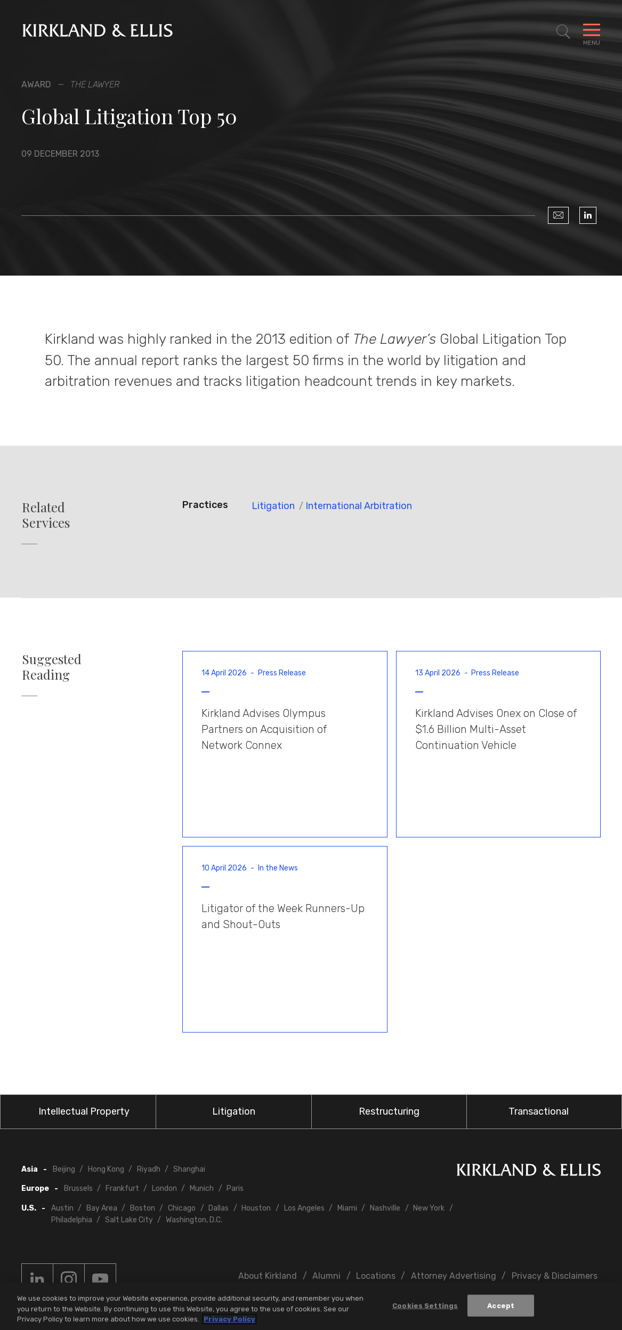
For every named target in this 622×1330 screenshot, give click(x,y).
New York (429, 1208)
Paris (235, 1188)
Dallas (218, 1208)
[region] (311, 1306)
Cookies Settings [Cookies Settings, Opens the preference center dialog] (425, 1305)
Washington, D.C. (194, 1219)
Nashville (385, 1208)
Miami (347, 1208)
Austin (62, 1208)
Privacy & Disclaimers (554, 1276)
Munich (202, 1188)
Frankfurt (122, 1188)
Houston (256, 1208)
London (164, 1188)
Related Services (46, 515)
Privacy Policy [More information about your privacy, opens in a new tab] (229, 1319)
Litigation (273, 506)
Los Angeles (304, 1208)
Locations (375, 1276)
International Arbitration (358, 506)
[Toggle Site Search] (563, 32)
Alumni (326, 1276)
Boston (142, 1208)
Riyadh (148, 1169)
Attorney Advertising (453, 1276)
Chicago (182, 1208)
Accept (500, 1305)
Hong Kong (106, 1169)
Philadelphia (71, 1219)
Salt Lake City (129, 1219)
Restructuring (389, 1111)
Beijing (64, 1169)
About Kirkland (267, 1276)
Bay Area (101, 1208)
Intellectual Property (84, 1111)
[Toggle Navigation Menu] (592, 32)
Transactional (538, 1111)
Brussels (78, 1188)
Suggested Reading (52, 667)
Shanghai (189, 1169)
